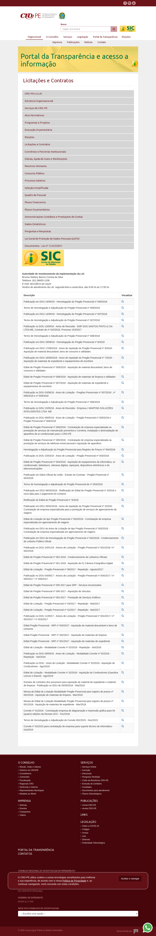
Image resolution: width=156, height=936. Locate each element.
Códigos (86, 829)
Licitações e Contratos (37, 144)
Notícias (88, 42)
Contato (102, 42)
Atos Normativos (34, 115)
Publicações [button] (73, 42)
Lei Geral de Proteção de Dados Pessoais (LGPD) (52, 238)
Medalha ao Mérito (28, 794)
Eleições (126, 37)
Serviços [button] (67, 37)
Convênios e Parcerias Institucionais (45, 151)
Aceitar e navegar (130, 878)
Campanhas (25, 812)
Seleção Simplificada (36, 187)
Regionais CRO (27, 784)
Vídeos (23, 815)
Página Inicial (34, 37)
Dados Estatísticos (35, 224)
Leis (84, 836)
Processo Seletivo (35, 180)
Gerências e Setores (29, 787)
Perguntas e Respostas (38, 231)
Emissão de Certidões (92, 784)
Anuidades (87, 787)
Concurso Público (34, 173)
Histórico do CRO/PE (29, 770)
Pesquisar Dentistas (91, 777)
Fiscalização (25, 780)
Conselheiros (25, 773)
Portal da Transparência (36, 849)
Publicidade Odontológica (93, 843)
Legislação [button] (82, 37)
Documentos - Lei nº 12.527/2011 (43, 245)
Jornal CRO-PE (89, 805)
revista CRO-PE (89, 808)
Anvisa (85, 833)
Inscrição (86, 770)
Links (84, 814)
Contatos (25, 853)
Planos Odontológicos (92, 794)
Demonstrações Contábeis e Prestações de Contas (54, 216)
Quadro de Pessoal (35, 195)
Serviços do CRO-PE (36, 108)
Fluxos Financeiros (35, 202)
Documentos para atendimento (96, 790)
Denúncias (87, 773)
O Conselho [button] (52, 37)
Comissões (25, 777)
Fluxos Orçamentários (37, 209)
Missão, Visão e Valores (30, 767)
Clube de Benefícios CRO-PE (95, 780)
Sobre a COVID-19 (90, 826)
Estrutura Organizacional (39, 100)
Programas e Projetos (37, 122)
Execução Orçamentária (38, 129)
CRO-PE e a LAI (33, 93)
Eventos (23, 808)
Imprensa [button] (57, 42)
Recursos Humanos (36, 166)
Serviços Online (89, 767)
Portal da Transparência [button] (105, 37)
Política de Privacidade (74, 880)
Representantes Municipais (32, 790)
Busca (63, 24)
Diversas (86, 839)
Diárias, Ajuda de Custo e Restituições (46, 158)
